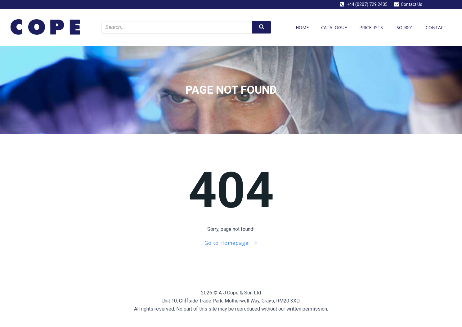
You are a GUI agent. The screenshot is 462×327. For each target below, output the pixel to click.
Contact (436, 27)
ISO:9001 (404, 27)
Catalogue (334, 27)
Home (302, 27)
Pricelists (371, 27)
